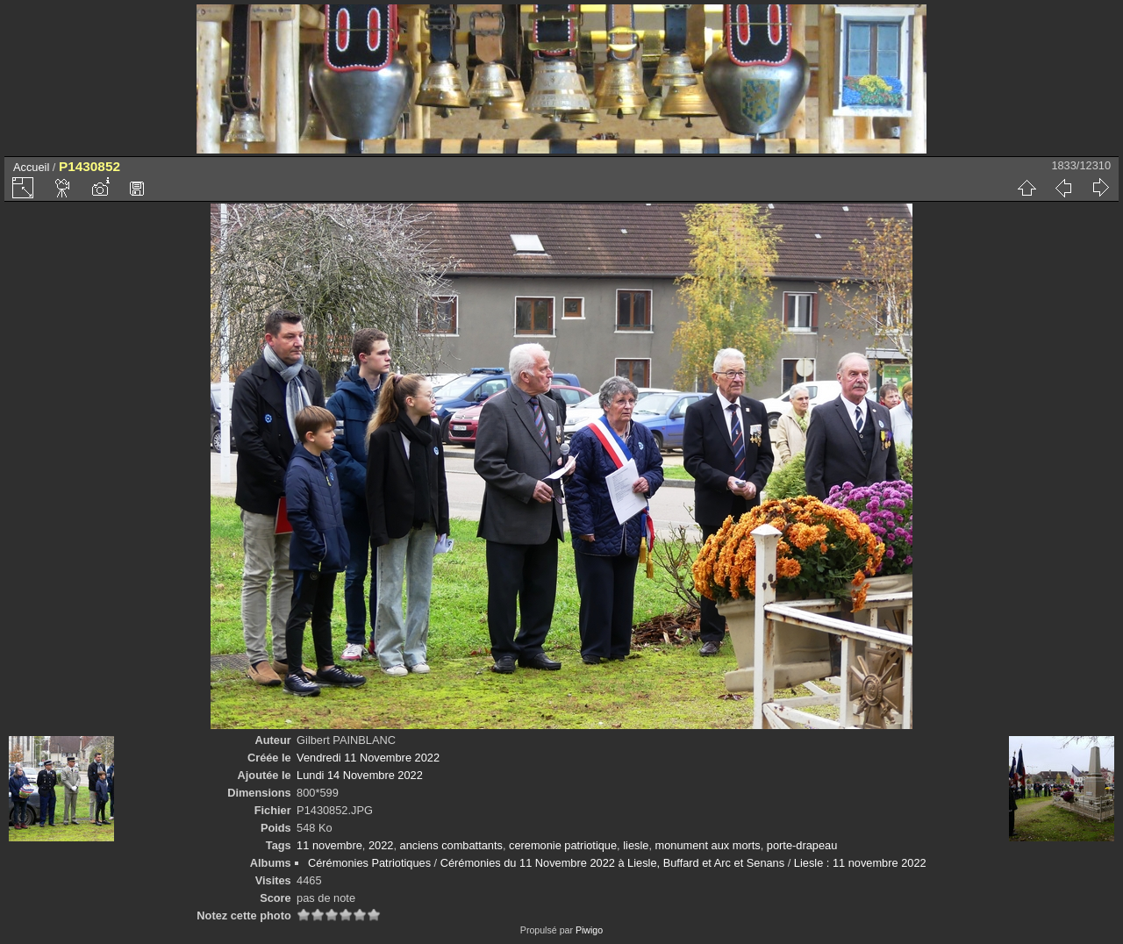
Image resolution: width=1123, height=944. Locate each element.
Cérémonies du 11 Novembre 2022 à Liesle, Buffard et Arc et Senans (612, 862)
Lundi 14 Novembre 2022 (360, 775)
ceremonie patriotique (563, 845)
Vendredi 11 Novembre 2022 (368, 757)
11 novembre (329, 845)
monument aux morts (708, 845)
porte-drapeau (802, 845)
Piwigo (589, 930)
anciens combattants (451, 845)
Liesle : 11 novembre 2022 (860, 862)
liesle (635, 845)
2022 (380, 845)
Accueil (31, 167)
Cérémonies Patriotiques (369, 862)
